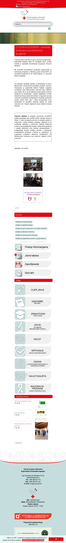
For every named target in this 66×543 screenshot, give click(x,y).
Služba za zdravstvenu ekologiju (26, 235)
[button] (33, 540)
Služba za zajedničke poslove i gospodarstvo (31, 238)
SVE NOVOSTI (18, 443)
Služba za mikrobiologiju (24, 222)
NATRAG (17, 208)
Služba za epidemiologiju (24, 225)
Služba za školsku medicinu (25, 232)
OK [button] (56, 539)
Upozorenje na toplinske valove (22, 401)
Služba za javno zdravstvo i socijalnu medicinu (31, 228)
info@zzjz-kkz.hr (36, 484)
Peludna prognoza (19, 413)
